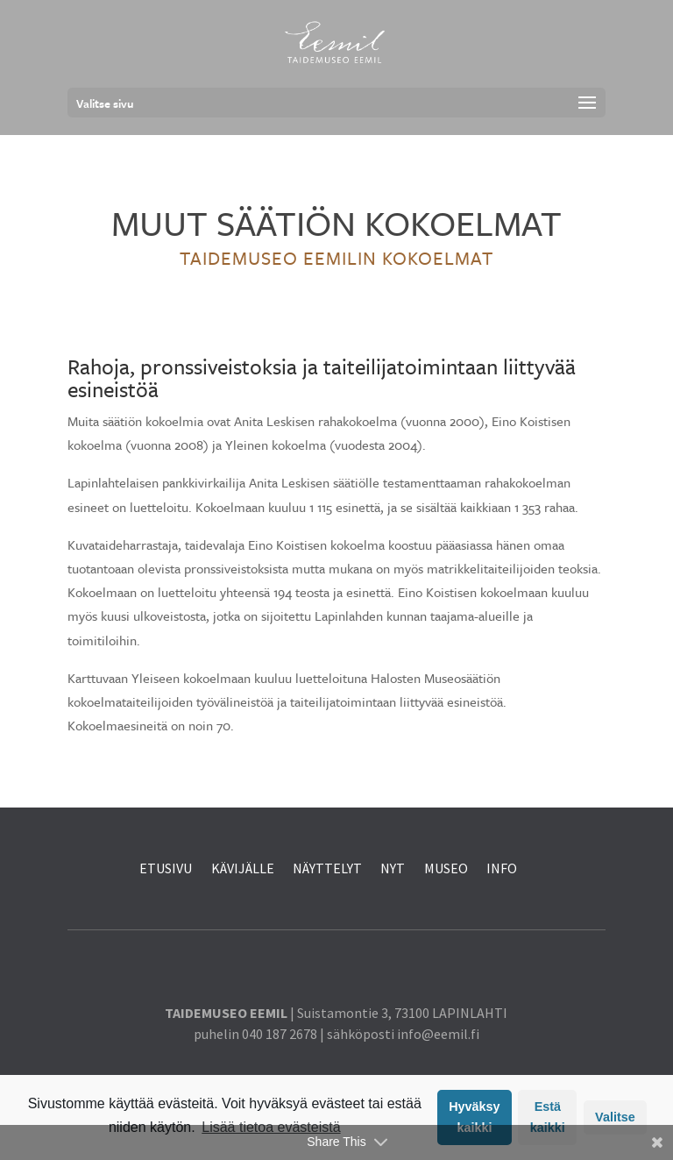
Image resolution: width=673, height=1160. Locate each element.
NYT (392, 868)
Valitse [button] (615, 1117)
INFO (501, 868)
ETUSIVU (165, 868)
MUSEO (446, 868)
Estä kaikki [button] (547, 1117)
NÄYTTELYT (327, 868)
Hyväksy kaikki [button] (474, 1117)
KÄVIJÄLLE (244, 868)
